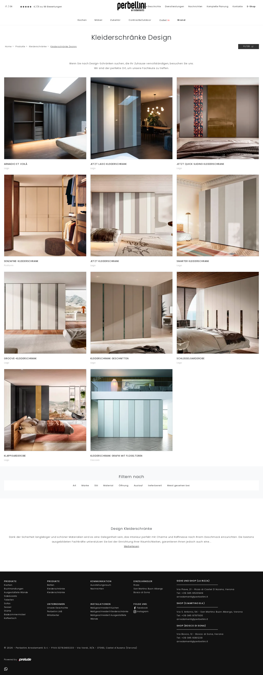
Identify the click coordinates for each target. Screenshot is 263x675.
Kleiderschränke (38, 46)
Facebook (141, 607)
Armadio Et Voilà (15, 164)
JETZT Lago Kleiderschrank (108, 164)
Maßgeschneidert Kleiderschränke (109, 611)
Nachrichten (195, 6)
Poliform (8, 265)
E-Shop (251, 6)
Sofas (7, 603)
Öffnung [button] (123, 485)
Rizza (136, 585)
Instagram (141, 611)
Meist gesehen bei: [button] (178, 485)
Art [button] (74, 485)
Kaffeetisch (10, 618)
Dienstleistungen (174, 6)
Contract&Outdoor (140, 20)
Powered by (18, 660)
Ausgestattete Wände (16, 592)
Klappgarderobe (15, 455)
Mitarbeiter (53, 615)
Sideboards (10, 596)
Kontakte (238, 6)
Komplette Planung (217, 6)
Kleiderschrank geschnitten (109, 358)
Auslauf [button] (138, 485)
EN (11, 6)
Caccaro (95, 460)
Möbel (98, 20)
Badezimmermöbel (15, 614)
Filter (248, 46)
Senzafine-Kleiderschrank (21, 261)
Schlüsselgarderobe (190, 358)
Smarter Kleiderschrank (193, 261)
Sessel (7, 607)
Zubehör (115, 20)
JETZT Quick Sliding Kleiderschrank (200, 164)
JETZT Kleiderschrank (104, 261)
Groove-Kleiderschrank (20, 358)
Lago (6, 168)
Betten (50, 585)
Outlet (164, 20)
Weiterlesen (131, 546)
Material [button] (108, 485)
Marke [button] (85, 485)
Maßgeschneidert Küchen (104, 607)
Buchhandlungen (13, 588)
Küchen (82, 20)
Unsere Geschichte (150, 6)
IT (6, 6)
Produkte (20, 46)
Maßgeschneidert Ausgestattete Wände (108, 617)
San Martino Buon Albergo (148, 588)
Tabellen (9, 599)
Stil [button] (96, 485)
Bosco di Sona (142, 592)
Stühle (7, 610)
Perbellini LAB (54, 611)
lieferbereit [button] (155, 485)
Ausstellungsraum (100, 585)
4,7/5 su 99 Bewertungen (48, 6)
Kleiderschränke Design (63, 46)
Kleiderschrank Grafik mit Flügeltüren (116, 455)
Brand (181, 20)
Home (8, 46)
